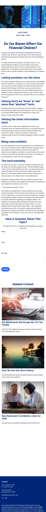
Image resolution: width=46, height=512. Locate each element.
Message (4, 253)
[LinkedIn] (6, 498)
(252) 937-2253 (10, 485)
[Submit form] (5, 269)
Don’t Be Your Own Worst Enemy (18, 370)
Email (3, 242)
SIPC (3, 509)
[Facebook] (3, 498)
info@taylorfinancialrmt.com (10, 495)
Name (3, 231)
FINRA (40, 507)
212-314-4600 (28, 507)
